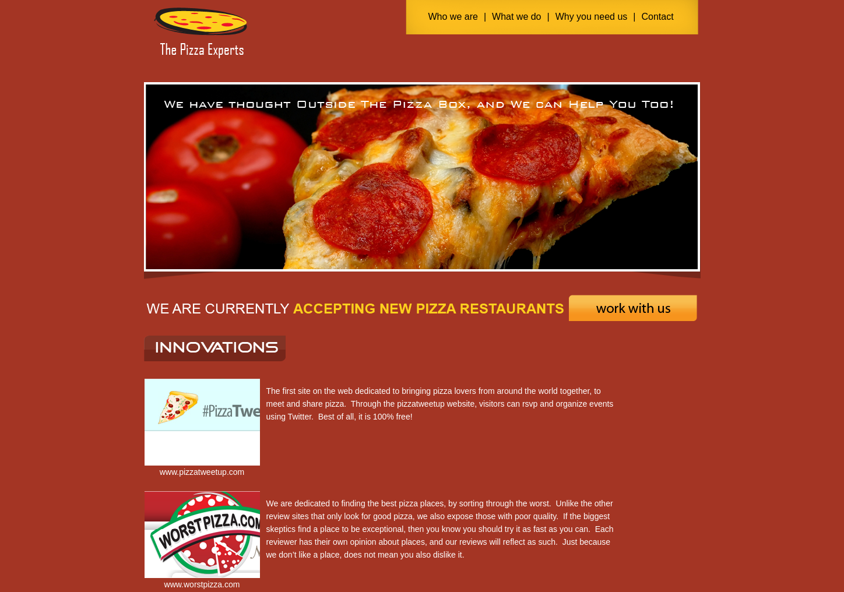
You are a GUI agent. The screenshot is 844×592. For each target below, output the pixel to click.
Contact (657, 17)
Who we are (453, 17)
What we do (516, 17)
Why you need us (591, 17)
